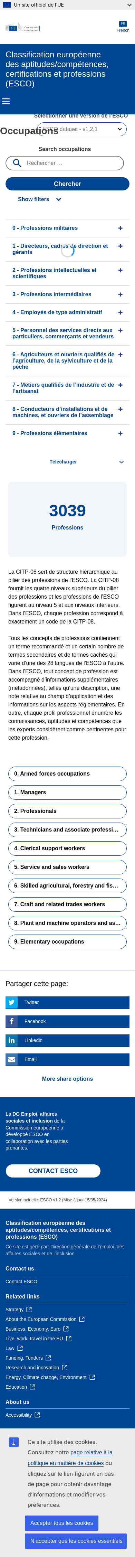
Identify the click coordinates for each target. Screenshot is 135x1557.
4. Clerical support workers (49, 848)
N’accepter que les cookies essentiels (76, 1541)
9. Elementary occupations (49, 942)
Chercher (67, 183)
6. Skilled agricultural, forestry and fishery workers (70, 886)
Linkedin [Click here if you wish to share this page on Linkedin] (33, 1040)
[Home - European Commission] (61, 27)
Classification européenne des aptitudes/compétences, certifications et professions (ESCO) (58, 1230)
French (123, 27)
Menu (5, 101)
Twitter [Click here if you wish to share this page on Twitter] (32, 1002)
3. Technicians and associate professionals (70, 830)
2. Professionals (35, 811)
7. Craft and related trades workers (59, 904)
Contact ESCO (21, 1281)
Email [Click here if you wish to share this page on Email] (31, 1059)
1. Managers (30, 792)
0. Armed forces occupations (52, 774)
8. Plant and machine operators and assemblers (70, 923)
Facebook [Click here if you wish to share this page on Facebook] (35, 1021)
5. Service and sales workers (51, 867)
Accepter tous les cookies (61, 1523)
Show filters (33, 199)
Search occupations (64, 149)
